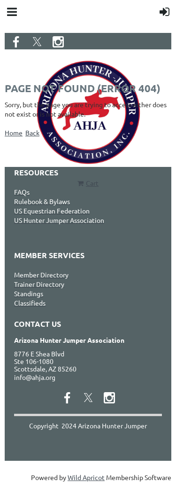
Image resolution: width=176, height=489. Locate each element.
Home (14, 132)
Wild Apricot (86, 477)
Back (32, 132)
